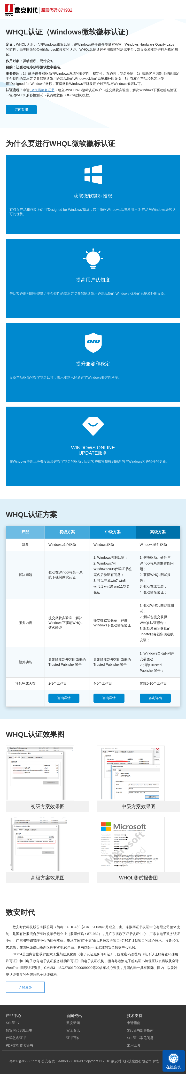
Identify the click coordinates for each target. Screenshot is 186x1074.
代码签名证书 (16, 1038)
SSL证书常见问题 (140, 1038)
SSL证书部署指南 (140, 1030)
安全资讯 (73, 1030)
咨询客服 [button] (21, 109)
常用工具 (133, 1045)
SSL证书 (12, 1023)
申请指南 (133, 1023)
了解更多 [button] (25, 987)
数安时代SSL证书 (19, 1030)
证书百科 (73, 1038)
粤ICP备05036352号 (24, 1061)
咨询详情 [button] (64, 698)
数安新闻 (73, 1023)
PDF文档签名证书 (19, 1045)
